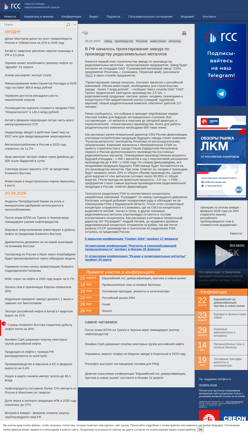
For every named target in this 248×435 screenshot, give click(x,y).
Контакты (237, 6)
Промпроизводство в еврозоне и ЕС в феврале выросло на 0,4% (38, 366)
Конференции (71, 16)
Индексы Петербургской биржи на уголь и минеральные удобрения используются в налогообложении (34, 205)
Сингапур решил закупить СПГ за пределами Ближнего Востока (37, 171)
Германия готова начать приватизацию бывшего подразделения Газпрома (39, 268)
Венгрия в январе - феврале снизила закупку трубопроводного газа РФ (37, 415)
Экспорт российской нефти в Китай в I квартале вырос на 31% (39, 313)
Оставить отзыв (208, 384)
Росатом (141, 41)
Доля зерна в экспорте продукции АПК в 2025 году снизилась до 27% (41, 402)
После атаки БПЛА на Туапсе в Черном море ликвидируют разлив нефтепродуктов (37, 219)
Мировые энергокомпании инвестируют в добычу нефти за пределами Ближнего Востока (40, 231)
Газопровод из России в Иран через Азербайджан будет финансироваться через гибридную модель (40, 256)
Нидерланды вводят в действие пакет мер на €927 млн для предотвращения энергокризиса (38, 134)
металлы (175, 41)
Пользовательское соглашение (178, 6)
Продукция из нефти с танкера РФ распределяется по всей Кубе (29, 354)
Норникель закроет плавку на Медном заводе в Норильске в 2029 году (135, 353)
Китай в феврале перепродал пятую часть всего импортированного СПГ (39, 122)
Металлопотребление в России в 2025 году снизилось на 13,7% (35, 146)
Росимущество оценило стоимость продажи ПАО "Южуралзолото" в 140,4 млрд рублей (40, 110)
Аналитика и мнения (38, 16)
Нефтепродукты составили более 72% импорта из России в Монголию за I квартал (40, 390)
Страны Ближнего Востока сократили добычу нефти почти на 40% (38, 327)
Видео (93, 16)
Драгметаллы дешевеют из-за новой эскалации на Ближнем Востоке (39, 244)
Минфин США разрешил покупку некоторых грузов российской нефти (36, 341)
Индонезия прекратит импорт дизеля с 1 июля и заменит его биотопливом (39, 301)
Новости (10, 16)
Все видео (237, 245)
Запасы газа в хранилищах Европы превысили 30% (38, 289)
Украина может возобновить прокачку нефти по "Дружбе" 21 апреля (39, 65)
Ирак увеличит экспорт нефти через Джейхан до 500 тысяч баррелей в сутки (39, 159)
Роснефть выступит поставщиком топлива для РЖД (122, 363)
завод (108, 41)
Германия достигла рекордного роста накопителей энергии (31, 97)
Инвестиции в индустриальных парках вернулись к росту (40, 183)
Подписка (113, 16)
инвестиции (158, 41)
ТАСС (89, 75)
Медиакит (215, 6)
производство (124, 41)
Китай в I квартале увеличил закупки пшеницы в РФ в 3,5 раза (39, 53)
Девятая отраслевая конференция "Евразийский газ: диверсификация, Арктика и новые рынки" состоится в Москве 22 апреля (135, 375)
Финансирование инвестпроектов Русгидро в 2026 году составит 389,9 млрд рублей (41, 85)
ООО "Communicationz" (235, 401)
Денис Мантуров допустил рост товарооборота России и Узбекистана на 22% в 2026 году (38, 40)
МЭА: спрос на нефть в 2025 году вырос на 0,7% (39, 278)
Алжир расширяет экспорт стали (28, 75)
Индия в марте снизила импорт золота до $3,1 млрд (38, 378)
